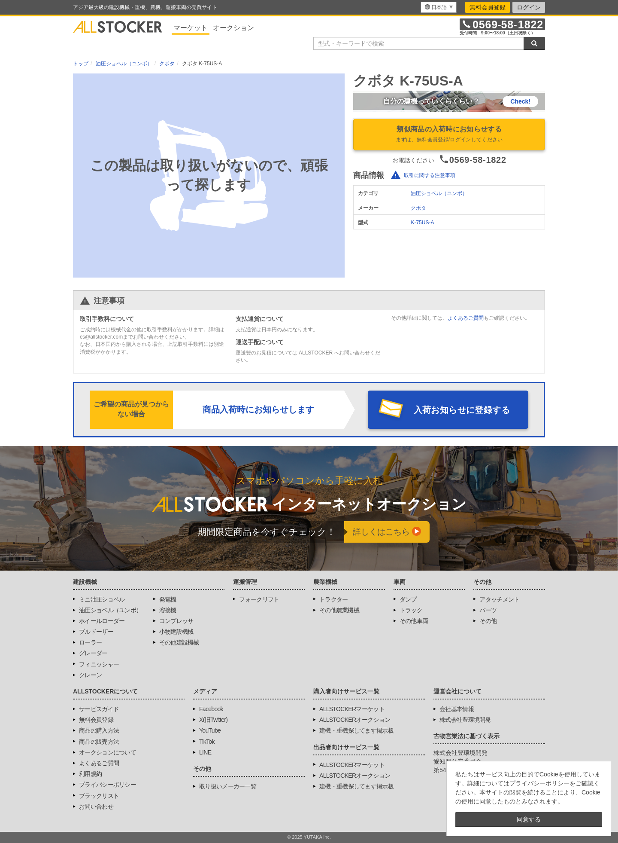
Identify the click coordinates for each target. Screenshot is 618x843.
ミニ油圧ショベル (101, 599)
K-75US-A (422, 223)
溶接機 (167, 610)
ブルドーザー (96, 631)
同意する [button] (529, 819)
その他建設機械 (179, 642)
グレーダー (93, 653)
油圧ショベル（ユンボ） (439, 193)
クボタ (418, 208)
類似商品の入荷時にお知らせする (449, 134)
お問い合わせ (96, 806)
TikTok (207, 741)
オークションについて (107, 752)
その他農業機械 (339, 610)
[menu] (439, 7)
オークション (233, 27)
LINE (205, 752)
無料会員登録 (488, 7)
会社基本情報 (456, 709)
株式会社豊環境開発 (465, 719)
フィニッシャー (99, 664)
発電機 (167, 599)
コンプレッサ (176, 620)
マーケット (190, 27)
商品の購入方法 (99, 730)
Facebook (211, 709)
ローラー (90, 642)
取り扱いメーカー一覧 (227, 786)
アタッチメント (499, 599)
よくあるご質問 (466, 318)
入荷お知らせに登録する (462, 410)
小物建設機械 (176, 631)
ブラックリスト (99, 795)
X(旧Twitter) (213, 719)
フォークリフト (259, 599)
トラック (411, 610)
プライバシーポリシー (107, 784)
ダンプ (408, 599)
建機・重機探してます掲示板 (356, 730)
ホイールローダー (101, 620)
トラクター (333, 599)
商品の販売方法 (99, 741)
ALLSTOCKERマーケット (352, 709)
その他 (488, 620)
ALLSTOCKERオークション (354, 719)
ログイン (529, 7)
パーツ (488, 610)
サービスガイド (99, 709)
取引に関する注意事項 (429, 175)
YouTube (210, 730)
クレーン (90, 675)
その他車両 (414, 620)
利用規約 (90, 773)
